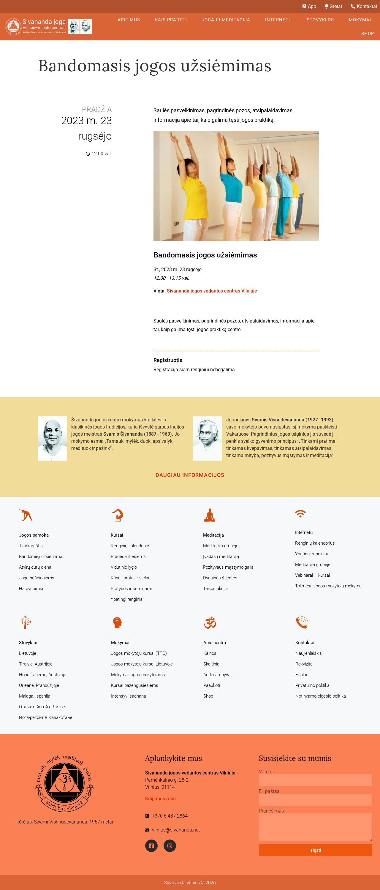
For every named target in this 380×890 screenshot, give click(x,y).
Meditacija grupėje (220, 545)
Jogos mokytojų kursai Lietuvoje (142, 664)
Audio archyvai (217, 674)
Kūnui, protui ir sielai (130, 578)
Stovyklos (322, 20)
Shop (367, 33)
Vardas (266, 771)
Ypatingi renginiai (127, 599)
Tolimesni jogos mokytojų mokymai (328, 586)
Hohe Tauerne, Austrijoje (42, 674)
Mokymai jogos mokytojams (138, 674)
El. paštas (269, 791)
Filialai (301, 674)
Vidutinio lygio (124, 567)
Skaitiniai (211, 664)
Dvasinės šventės (220, 578)
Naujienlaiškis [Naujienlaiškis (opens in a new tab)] (308, 653)
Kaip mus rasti (160, 799)
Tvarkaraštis (31, 545)
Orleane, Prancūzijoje (39, 685)
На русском (31, 588)
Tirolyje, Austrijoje (36, 664)
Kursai (117, 535)
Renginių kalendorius (131, 545)
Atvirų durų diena (35, 567)
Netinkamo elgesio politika (320, 696)
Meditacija (213, 535)
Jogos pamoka (34, 535)
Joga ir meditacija (227, 20)
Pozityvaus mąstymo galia (228, 567)
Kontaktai (304, 642)
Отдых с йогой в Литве (42, 706)
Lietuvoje (27, 653)
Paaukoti (211, 685)
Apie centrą (214, 642)
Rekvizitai (304, 664)
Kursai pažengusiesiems (134, 685)
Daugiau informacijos (190, 475)
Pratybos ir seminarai (131, 588)
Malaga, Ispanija (34, 696)
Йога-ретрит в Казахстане (45, 717)
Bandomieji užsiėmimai (41, 556)
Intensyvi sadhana (128, 696)
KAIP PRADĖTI (172, 20)
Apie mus (130, 20)
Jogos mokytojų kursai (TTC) (139, 653)
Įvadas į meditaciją (221, 556)
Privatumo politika (312, 685)
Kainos (209, 653)
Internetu (280, 20)
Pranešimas (271, 811)
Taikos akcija (215, 588)
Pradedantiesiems (128, 556)
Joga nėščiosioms (36, 578)
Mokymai (361, 20)
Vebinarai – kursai (312, 575)
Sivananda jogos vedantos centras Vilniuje (212, 291)
